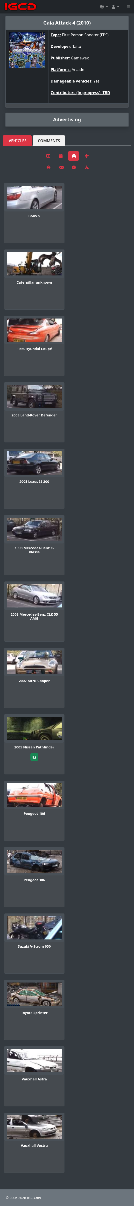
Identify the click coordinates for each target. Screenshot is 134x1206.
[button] (104, 7)
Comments (49, 140)
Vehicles (18, 140)
